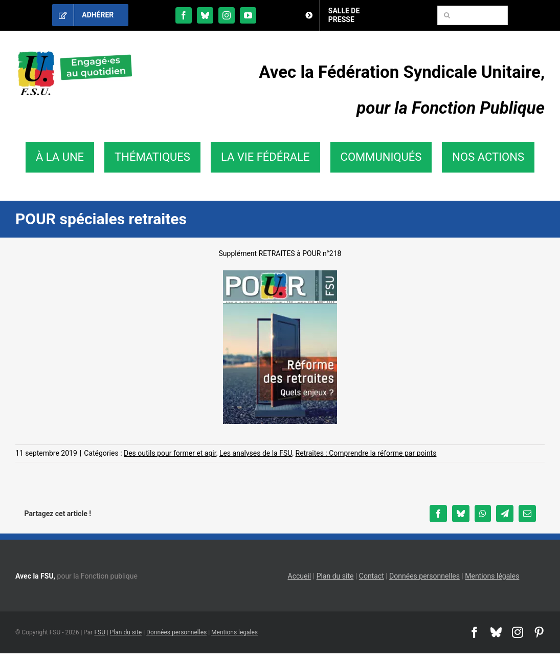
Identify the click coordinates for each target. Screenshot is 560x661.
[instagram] (226, 15)
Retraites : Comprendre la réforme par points (366, 453)
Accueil (299, 576)
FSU (99, 632)
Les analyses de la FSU (255, 453)
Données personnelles (424, 576)
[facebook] (183, 15)
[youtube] (248, 15)
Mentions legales (234, 632)
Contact (371, 576)
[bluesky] (205, 15)
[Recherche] (447, 15)
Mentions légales (492, 576)
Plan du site (335, 576)
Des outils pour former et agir (170, 453)
